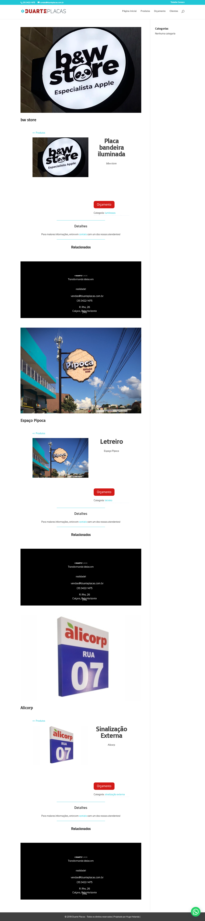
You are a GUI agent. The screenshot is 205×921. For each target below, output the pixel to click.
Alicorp (26, 707)
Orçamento (160, 11)
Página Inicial (129, 11)
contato (83, 234)
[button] (196, 912)
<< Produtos (39, 133)
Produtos (145, 11)
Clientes (174, 11)
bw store (28, 119)
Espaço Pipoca (32, 420)
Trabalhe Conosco (177, 2)
